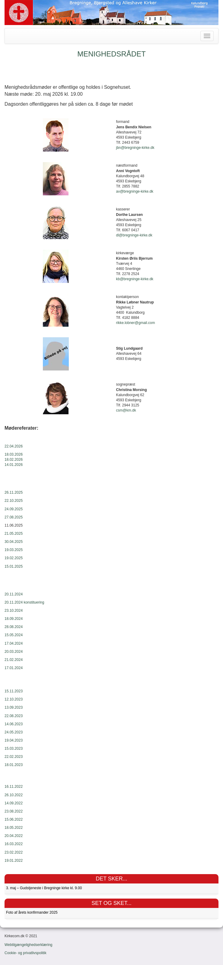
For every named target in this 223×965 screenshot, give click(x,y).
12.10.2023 (14, 699)
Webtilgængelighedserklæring (29, 945)
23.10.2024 (14, 610)
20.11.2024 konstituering (24, 602)
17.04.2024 (14, 643)
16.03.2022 (14, 844)
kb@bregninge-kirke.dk (135, 279)
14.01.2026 (14, 465)
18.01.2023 (14, 765)
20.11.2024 (14, 594)
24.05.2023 (14, 732)
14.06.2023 (14, 724)
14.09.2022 (14, 803)
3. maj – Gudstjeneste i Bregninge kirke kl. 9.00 (44, 888)
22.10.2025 (14, 501)
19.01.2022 (14, 860)
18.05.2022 (14, 828)
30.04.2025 (14, 542)
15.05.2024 (14, 635)
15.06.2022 (14, 819)
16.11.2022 (14, 786)
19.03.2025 (14, 550)
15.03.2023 (14, 748)
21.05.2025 (14, 533)
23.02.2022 (14, 852)
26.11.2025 (14, 492)
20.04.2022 (14, 836)
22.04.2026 (14, 446)
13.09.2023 (14, 707)
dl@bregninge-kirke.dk (134, 235)
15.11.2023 (14, 691)
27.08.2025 (14, 517)
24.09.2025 (14, 509)
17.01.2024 (14, 668)
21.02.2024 (14, 660)
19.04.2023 (14, 740)
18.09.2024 (14, 619)
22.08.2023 (14, 716)
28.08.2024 (14, 627)
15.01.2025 (14, 566)
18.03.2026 (14, 454)
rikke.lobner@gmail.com (135, 323)
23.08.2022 (14, 811)
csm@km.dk (126, 410)
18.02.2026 (14, 459)
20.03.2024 (14, 651)
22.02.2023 (14, 757)
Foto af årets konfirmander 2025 (32, 912)
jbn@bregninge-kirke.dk (135, 148)
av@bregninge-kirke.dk (135, 191)
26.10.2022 (14, 795)
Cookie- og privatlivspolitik (25, 953)
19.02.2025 (14, 558)
